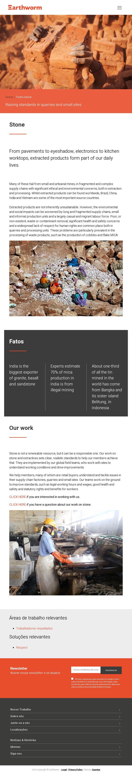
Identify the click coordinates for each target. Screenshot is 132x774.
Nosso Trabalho (20, 710)
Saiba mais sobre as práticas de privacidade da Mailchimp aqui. (95, 685)
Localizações (19, 730)
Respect (22, 647)
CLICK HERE (17, 497)
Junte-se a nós (20, 723)
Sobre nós (17, 716)
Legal (64, 769)
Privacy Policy (75, 769)
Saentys (96, 769)
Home (9, 97)
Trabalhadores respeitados (34, 628)
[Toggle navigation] (119, 7)
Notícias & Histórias (23, 740)
